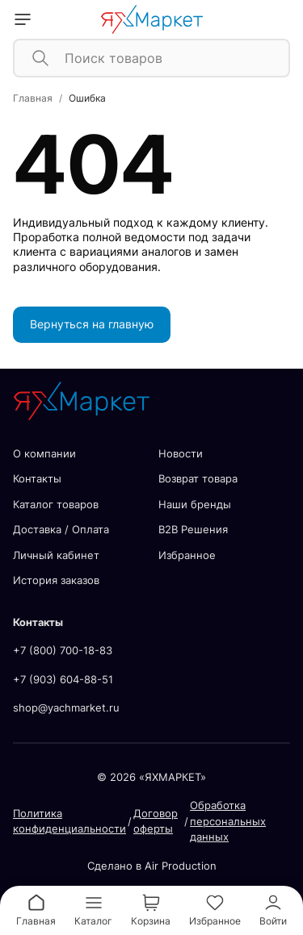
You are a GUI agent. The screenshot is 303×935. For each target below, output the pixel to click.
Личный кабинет (56, 555)
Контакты (37, 478)
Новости (180, 453)
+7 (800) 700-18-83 (62, 650)
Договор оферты (155, 821)
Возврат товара (198, 478)
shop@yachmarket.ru (66, 707)
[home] (151, 19)
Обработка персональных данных (228, 821)
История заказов (56, 580)
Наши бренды (194, 504)
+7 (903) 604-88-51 (63, 679)
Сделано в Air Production (152, 865)
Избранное (187, 555)
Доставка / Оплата (61, 529)
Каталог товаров (56, 504)
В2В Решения (193, 529)
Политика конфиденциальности (69, 821)
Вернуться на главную (92, 324)
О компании (44, 453)
